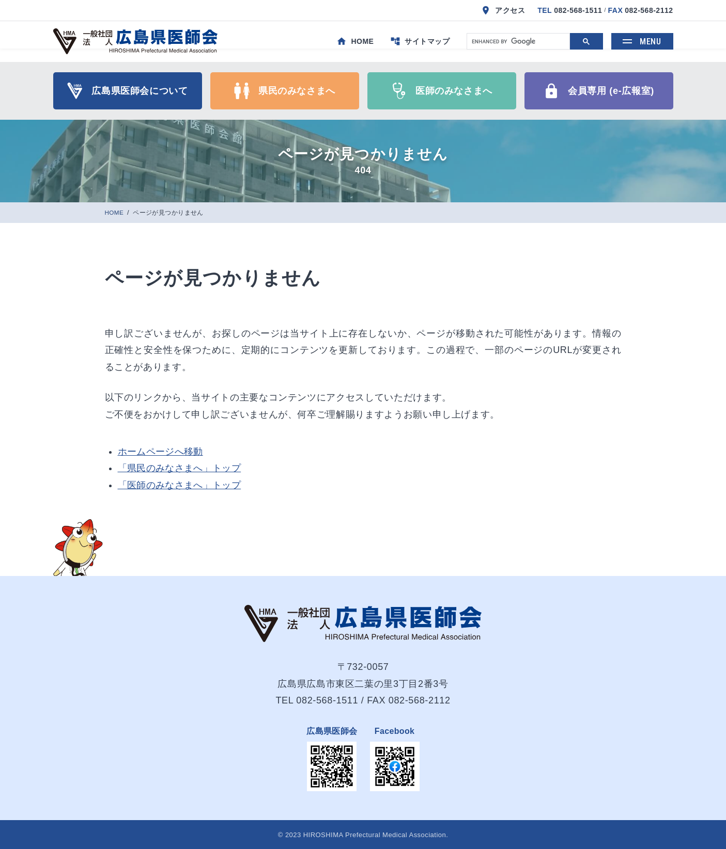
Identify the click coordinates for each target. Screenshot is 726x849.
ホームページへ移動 (160, 451)
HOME (115, 213)
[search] (517, 42)
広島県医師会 (331, 731)
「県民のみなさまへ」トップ (179, 468)
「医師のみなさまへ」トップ (179, 485)
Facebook (395, 731)
